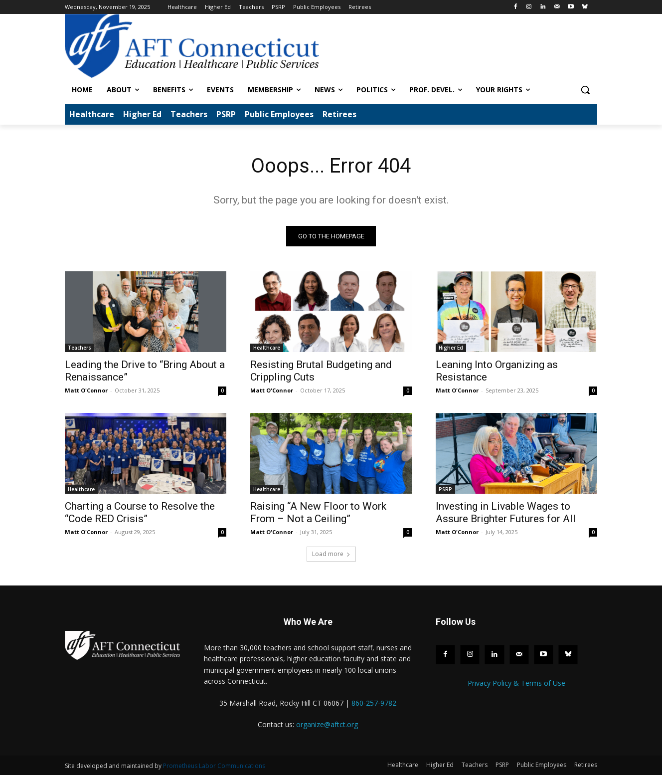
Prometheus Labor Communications (214, 766)
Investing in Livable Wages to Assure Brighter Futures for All (506, 513)
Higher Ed (451, 348)
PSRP (445, 489)
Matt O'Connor (86, 390)
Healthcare (266, 348)
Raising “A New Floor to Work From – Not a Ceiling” (318, 513)
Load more (331, 554)
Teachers (79, 348)
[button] (585, 90)
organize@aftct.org (327, 724)
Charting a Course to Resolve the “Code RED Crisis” (140, 513)
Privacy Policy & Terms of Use (516, 683)
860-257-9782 (373, 703)
